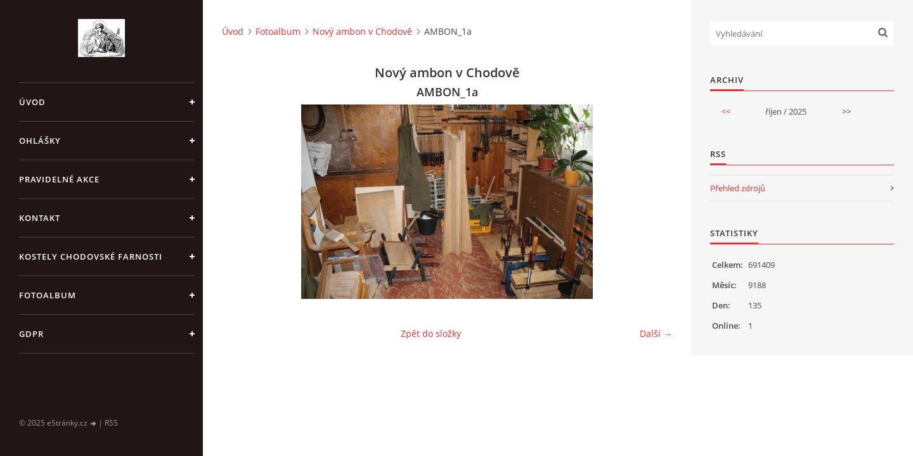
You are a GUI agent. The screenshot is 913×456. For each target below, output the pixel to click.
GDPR (31, 333)
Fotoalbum (47, 295)
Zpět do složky (431, 333)
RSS (111, 422)
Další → (656, 333)
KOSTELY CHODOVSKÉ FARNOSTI (90, 256)
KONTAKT (39, 218)
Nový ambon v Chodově (362, 31)
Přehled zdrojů (737, 188)
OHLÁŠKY (40, 140)
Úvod (32, 102)
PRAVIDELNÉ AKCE (59, 179)
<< (726, 111)
